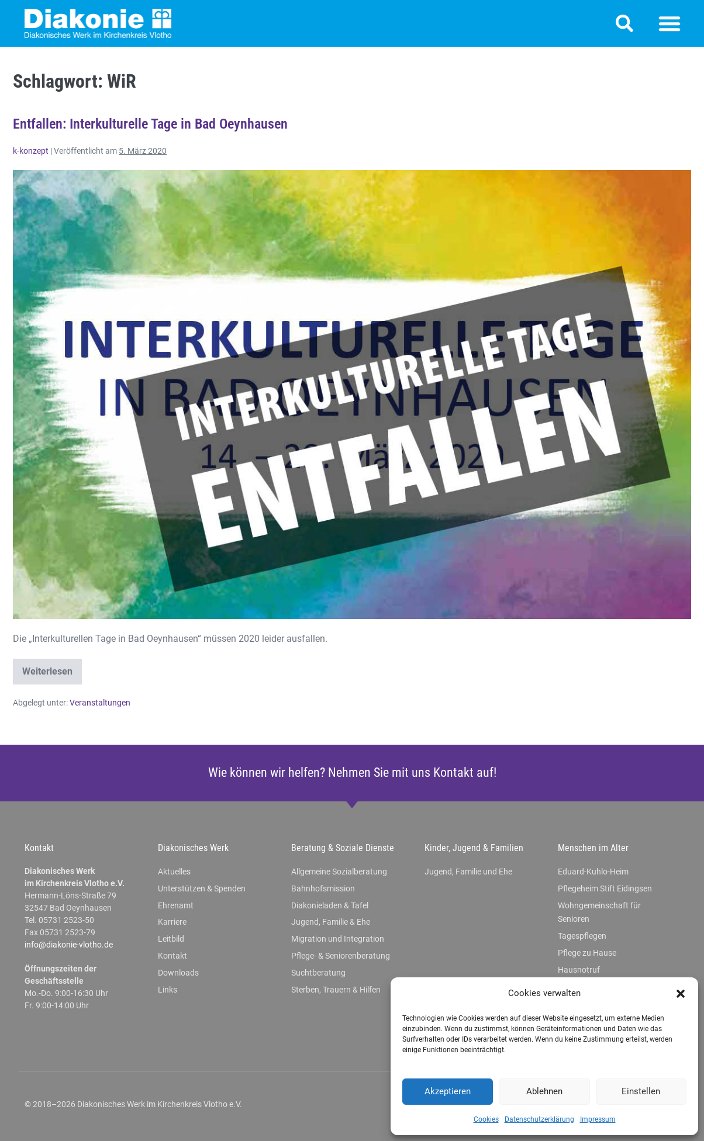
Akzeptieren (448, 1091)
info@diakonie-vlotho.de (69, 944)
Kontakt (39, 847)
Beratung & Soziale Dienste (342, 847)
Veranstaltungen (100, 702)
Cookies (486, 1119)
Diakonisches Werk (193, 847)
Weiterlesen (52, 668)
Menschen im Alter (593, 847)
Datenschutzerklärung (539, 1119)
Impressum (598, 1119)
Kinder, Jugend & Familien (474, 847)
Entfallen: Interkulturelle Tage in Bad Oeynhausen (150, 124)
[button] (680, 994)
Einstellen (641, 1091)
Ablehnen (544, 1091)
